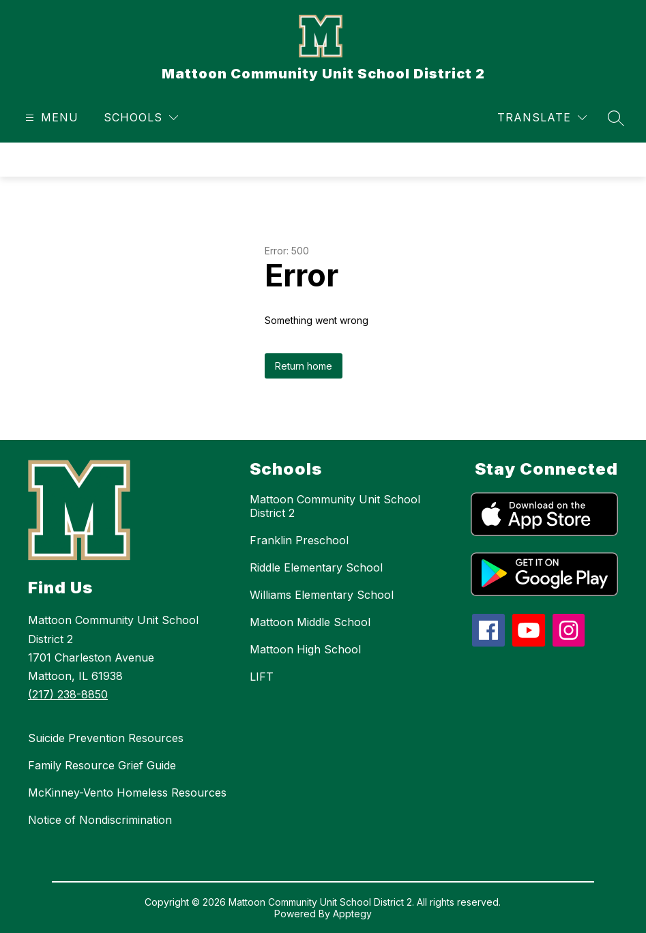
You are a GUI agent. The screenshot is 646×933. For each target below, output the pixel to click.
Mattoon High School (305, 649)
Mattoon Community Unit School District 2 (335, 506)
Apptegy (352, 913)
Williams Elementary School (322, 595)
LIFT (262, 676)
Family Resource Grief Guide (102, 765)
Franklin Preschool (299, 540)
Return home (303, 366)
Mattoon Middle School (310, 622)
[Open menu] (50, 117)
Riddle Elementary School (316, 567)
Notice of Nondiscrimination (100, 820)
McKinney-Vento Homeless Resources (127, 792)
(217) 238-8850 (68, 694)
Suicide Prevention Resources (105, 738)
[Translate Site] (542, 117)
